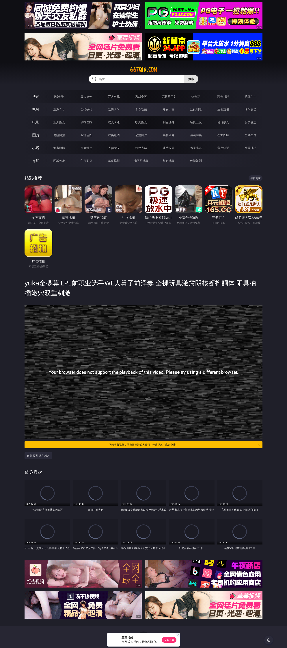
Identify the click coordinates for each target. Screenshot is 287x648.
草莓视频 (114, 161)
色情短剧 (196, 161)
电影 (36, 122)
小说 (36, 147)
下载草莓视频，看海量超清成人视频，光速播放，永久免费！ (185, 444)
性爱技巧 (250, 148)
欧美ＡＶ (114, 109)
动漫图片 (141, 135)
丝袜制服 (196, 109)
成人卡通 (114, 122)
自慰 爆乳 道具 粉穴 (38, 455)
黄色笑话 (223, 148)
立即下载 (169, 640)
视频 (36, 109)
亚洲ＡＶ (59, 109)
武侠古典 (141, 148)
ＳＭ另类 (250, 109)
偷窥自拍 (59, 135)
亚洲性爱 (59, 122)
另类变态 (250, 122)
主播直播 (223, 109)
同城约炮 (59, 161)
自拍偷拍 (86, 109)
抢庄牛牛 (250, 97)
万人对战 (114, 97)
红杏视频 (168, 161)
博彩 (36, 96)
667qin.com (143, 69)
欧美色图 (114, 135)
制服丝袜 (168, 122)
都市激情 (59, 148)
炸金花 (195, 97)
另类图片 (250, 135)
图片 (36, 134)
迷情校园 (168, 148)
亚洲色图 (86, 135)
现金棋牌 (223, 97)
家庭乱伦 (86, 148)
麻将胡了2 (168, 97)
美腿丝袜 (168, 135)
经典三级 (196, 122)
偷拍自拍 (86, 122)
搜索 (191, 79)
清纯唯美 (196, 135)
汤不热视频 (141, 161)
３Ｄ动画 (141, 109)
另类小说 (196, 148)
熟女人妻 (168, 109)
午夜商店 (86, 161)
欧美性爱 (141, 122)
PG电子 (59, 97)
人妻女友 (114, 148)
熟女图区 (223, 135)
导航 (36, 160)
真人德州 (86, 97)
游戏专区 (141, 97)
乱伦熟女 (223, 122)
